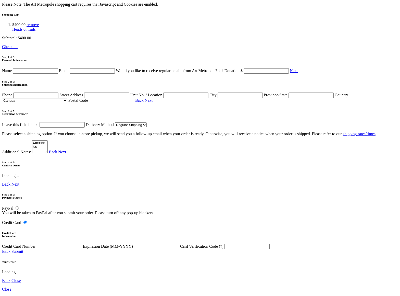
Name (30, 71)
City (236, 95)
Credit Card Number (42, 248)
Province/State (299, 95)
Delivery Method (116, 124)
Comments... (40, 148)
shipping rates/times (359, 134)
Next (294, 71)
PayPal (7, 210)
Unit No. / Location (169, 95)
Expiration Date (131, 248)
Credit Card (11, 225)
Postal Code (101, 100)
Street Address (94, 95)
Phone (30, 95)
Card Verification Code (225, 248)
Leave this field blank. (43, 124)
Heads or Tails (24, 29)
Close (16, 283)
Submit (17, 254)
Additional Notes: (25, 154)
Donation (257, 71)
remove (33, 24)
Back (139, 100)
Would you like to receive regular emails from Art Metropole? (170, 71)
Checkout (10, 46)
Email (87, 71)
